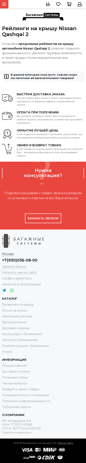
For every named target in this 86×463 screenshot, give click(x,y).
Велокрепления (14, 322)
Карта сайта (65, 442)
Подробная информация (16, 432)
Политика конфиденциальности (26, 401)
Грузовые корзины (16, 328)
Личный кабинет (14, 366)
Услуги (7, 352)
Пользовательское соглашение (25, 395)
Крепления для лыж (17, 316)
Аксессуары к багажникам (22, 334)
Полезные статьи (15, 377)
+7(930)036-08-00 (19, 260)
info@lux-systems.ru (17, 278)
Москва (8, 254)
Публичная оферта (16, 407)
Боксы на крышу (14, 310)
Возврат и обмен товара (20, 389)
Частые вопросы (14, 383)
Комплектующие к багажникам (25, 346)
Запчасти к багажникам (20, 340)
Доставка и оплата (16, 371)
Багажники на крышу (18, 304)
